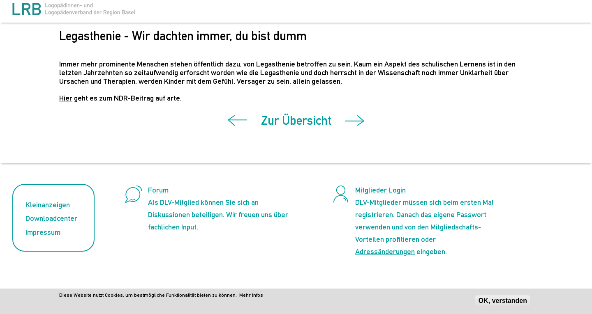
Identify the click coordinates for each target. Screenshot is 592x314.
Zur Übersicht (296, 120)
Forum (158, 190)
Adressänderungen (385, 251)
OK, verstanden (503, 302)
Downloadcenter (51, 218)
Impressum (42, 232)
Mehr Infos (251, 297)
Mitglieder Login (380, 190)
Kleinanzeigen (47, 204)
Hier (65, 98)
